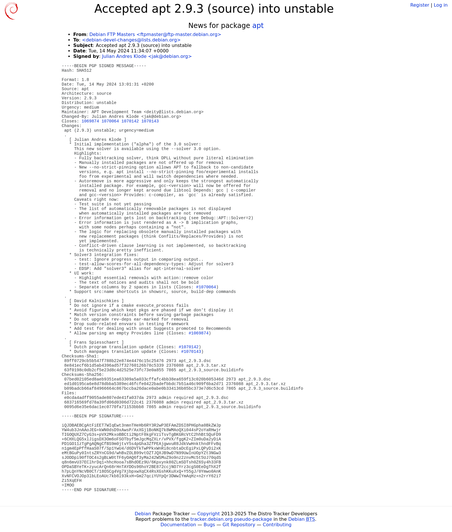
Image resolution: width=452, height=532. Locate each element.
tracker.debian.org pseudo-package (231, 519)
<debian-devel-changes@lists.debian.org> (131, 40)
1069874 (90, 121)
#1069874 (198, 333)
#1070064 (206, 287)
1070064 (110, 121)
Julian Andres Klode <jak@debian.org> (147, 56)
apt (257, 26)
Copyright (208, 513)
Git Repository (239, 524)
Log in (441, 5)
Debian (143, 513)
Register (419, 5)
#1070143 (191, 351)
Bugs (209, 524)
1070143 (150, 121)
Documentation (178, 524)
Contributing (277, 524)
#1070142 (189, 347)
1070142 (130, 121)
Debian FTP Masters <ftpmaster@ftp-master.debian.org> (155, 34)
